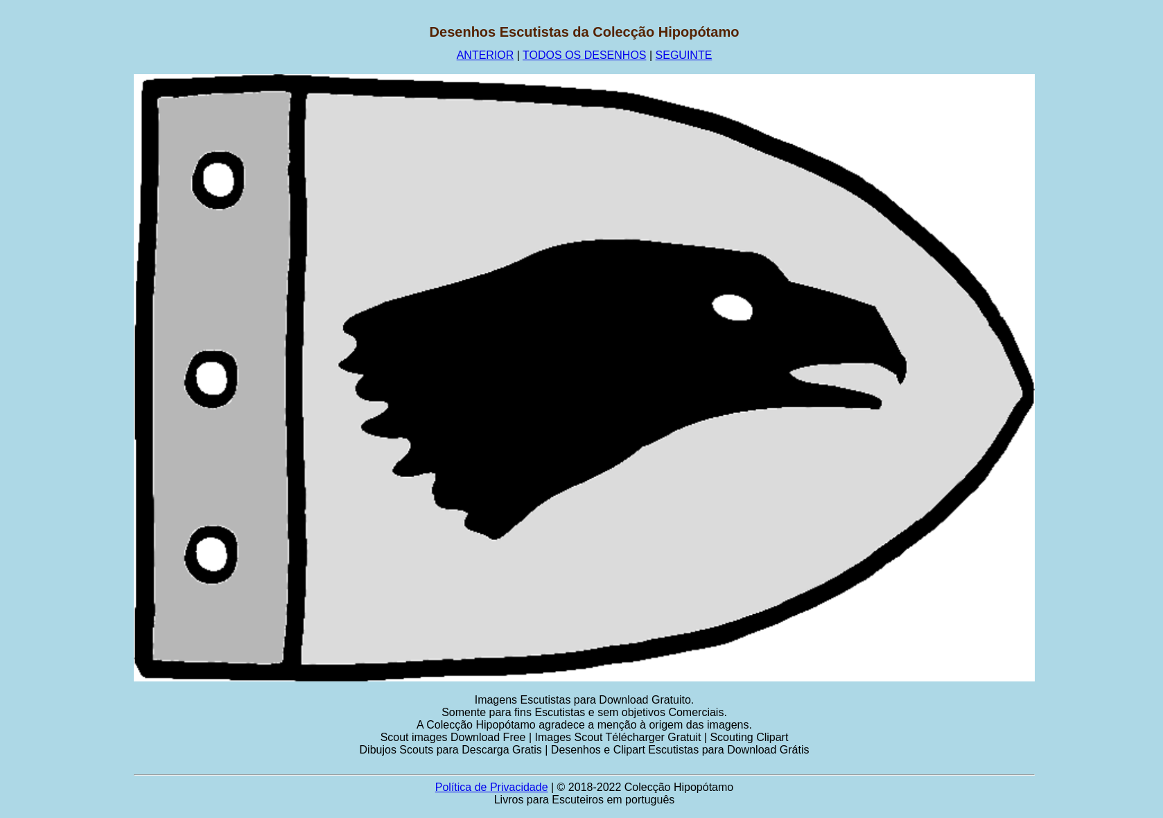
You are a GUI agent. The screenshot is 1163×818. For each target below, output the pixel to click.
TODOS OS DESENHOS (584, 55)
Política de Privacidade (491, 787)
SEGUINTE (684, 55)
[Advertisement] (67, 232)
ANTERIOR (485, 55)
